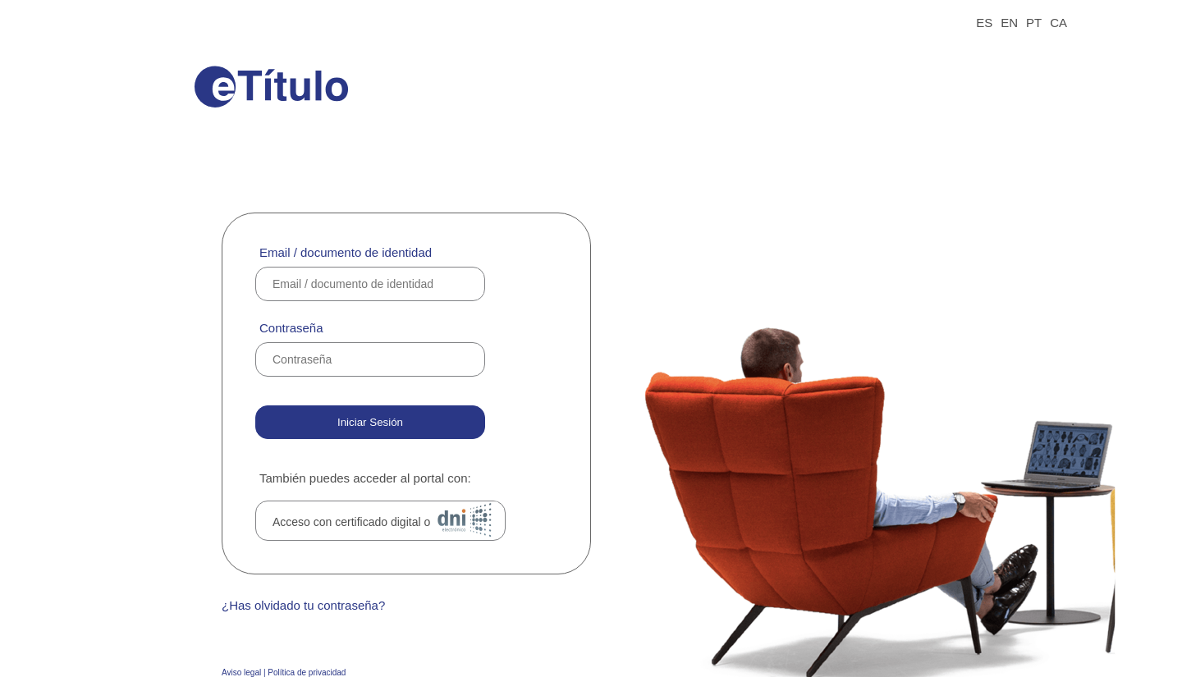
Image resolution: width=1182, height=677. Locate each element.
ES (984, 23)
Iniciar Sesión (370, 422)
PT (1034, 23)
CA (1058, 23)
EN (1009, 23)
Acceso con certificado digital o (385, 519)
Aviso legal (241, 672)
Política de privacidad (307, 672)
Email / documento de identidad (345, 252)
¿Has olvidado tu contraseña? (303, 605)
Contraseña (291, 328)
